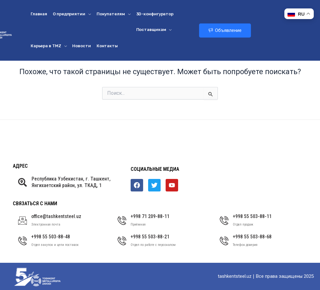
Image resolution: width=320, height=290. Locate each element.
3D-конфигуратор (155, 14)
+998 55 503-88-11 (252, 216)
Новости (81, 45)
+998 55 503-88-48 (50, 237)
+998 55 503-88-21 (150, 237)
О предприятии (72, 14)
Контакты (107, 45)
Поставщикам (154, 29)
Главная (39, 14)
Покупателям (114, 14)
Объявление (225, 30)
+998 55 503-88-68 (252, 237)
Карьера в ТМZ (49, 45)
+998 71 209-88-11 (150, 216)
